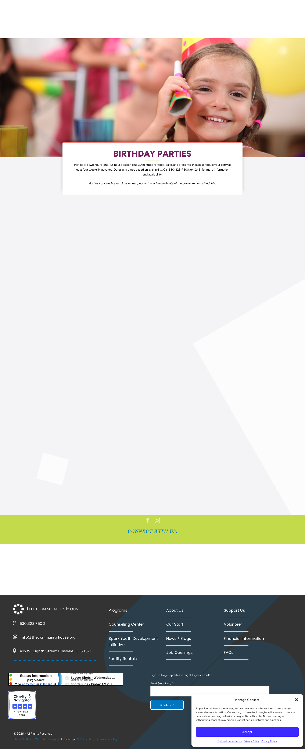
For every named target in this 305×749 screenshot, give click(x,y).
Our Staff (174, 624)
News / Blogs (178, 638)
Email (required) (161, 683)
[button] (296, 700)
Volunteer (233, 624)
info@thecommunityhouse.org (48, 637)
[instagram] (157, 520)
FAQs (228, 652)
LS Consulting (85, 739)
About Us (174, 610)
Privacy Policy (251, 741)
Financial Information (244, 638)
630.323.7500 (32, 623)
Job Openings (179, 652)
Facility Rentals (123, 658)
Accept (247, 732)
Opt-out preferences (230, 741)
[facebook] (147, 520)
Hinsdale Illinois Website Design (35, 739)
